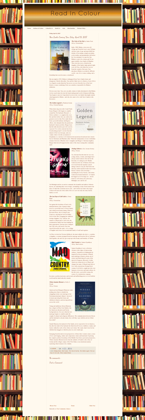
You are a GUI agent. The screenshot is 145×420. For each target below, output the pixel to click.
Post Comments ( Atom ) (63, 409)
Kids (64, 28)
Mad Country (65, 351)
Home (29, 28)
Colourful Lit (49, 28)
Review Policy (81, 28)
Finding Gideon (57, 351)
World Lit (57, 28)
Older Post (92, 405)
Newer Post (53, 405)
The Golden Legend (85, 351)
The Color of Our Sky (74, 351)
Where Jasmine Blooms (65, 353)
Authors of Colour (38, 28)
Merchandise (71, 28)
